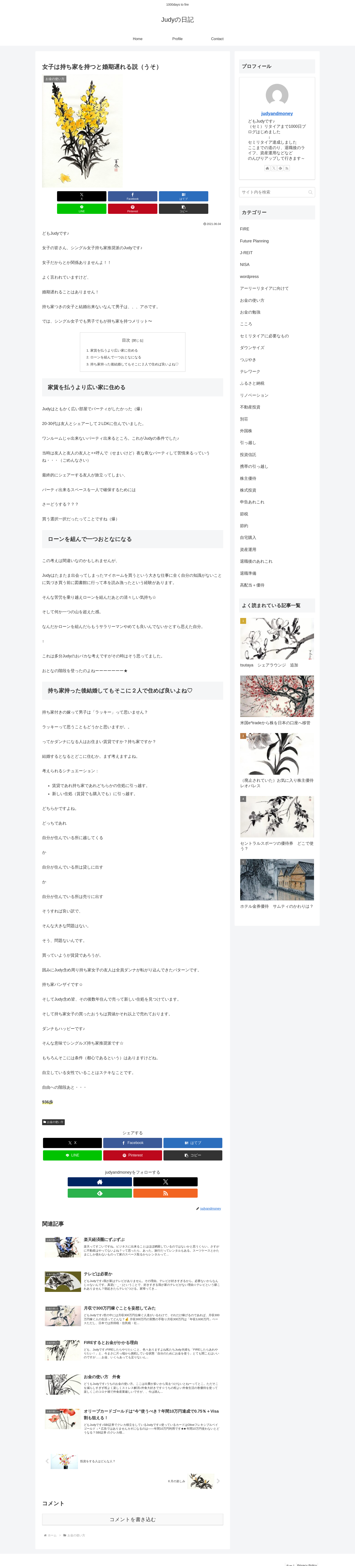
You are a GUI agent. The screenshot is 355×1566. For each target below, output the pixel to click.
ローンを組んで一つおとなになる (114, 345)
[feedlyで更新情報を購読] (137, 1170)
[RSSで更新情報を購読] (148, 1170)
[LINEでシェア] (147, 196)
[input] (277, 192)
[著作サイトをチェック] (117, 1170)
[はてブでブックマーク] (117, 196)
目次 (126, 328)
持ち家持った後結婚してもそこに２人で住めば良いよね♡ (134, 353)
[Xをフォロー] (127, 1170)
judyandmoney (277, 113)
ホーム (286, 1552)
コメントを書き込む (133, 1506)
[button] (208, 196)
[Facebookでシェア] (86, 196)
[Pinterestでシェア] (178, 196)
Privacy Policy (305, 1552)
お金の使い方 (53, 1110)
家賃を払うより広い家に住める (112, 338)
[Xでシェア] (56, 196)
